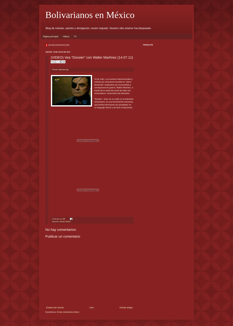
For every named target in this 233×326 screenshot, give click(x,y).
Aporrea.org (63, 69)
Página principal (50, 36)
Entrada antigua (126, 308)
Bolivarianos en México (90, 15)
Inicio (92, 308)
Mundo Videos (65, 221)
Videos (66, 36)
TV (75, 36)
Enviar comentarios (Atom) (68, 312)
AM (64, 219)
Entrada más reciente (55, 308)
